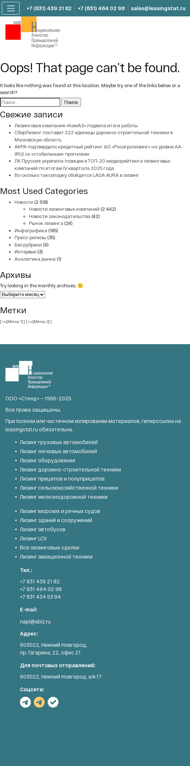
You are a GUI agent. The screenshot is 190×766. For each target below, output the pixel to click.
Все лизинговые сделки (49, 547)
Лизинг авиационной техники (56, 556)
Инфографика (31, 230)
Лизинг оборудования (47, 460)
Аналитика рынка (35, 259)
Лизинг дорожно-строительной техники (70, 469)
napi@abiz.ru (35, 621)
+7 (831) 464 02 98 (101, 8)
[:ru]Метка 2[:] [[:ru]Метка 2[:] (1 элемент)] (39, 321)
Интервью (25, 251)
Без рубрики (28, 245)
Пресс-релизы (30, 237)
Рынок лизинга (46, 223)
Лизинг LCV (33, 538)
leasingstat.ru (21, 429)
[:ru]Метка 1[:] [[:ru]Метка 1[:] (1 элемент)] (12, 321)
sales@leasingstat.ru (158, 8)
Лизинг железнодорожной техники (64, 497)
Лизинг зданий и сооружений (56, 520)
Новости (24, 202)
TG (25, 702)
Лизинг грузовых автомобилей (59, 442)
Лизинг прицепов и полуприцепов (62, 478)
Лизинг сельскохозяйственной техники (69, 488)
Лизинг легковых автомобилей (58, 451)
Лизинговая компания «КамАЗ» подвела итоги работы (76, 125)
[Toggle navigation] (11, 8)
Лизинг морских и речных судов (60, 511)
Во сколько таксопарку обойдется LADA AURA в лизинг (77, 175)
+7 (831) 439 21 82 (49, 8)
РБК (53, 702)
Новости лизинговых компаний (64, 209)
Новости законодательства (59, 216)
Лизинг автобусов (42, 529)
